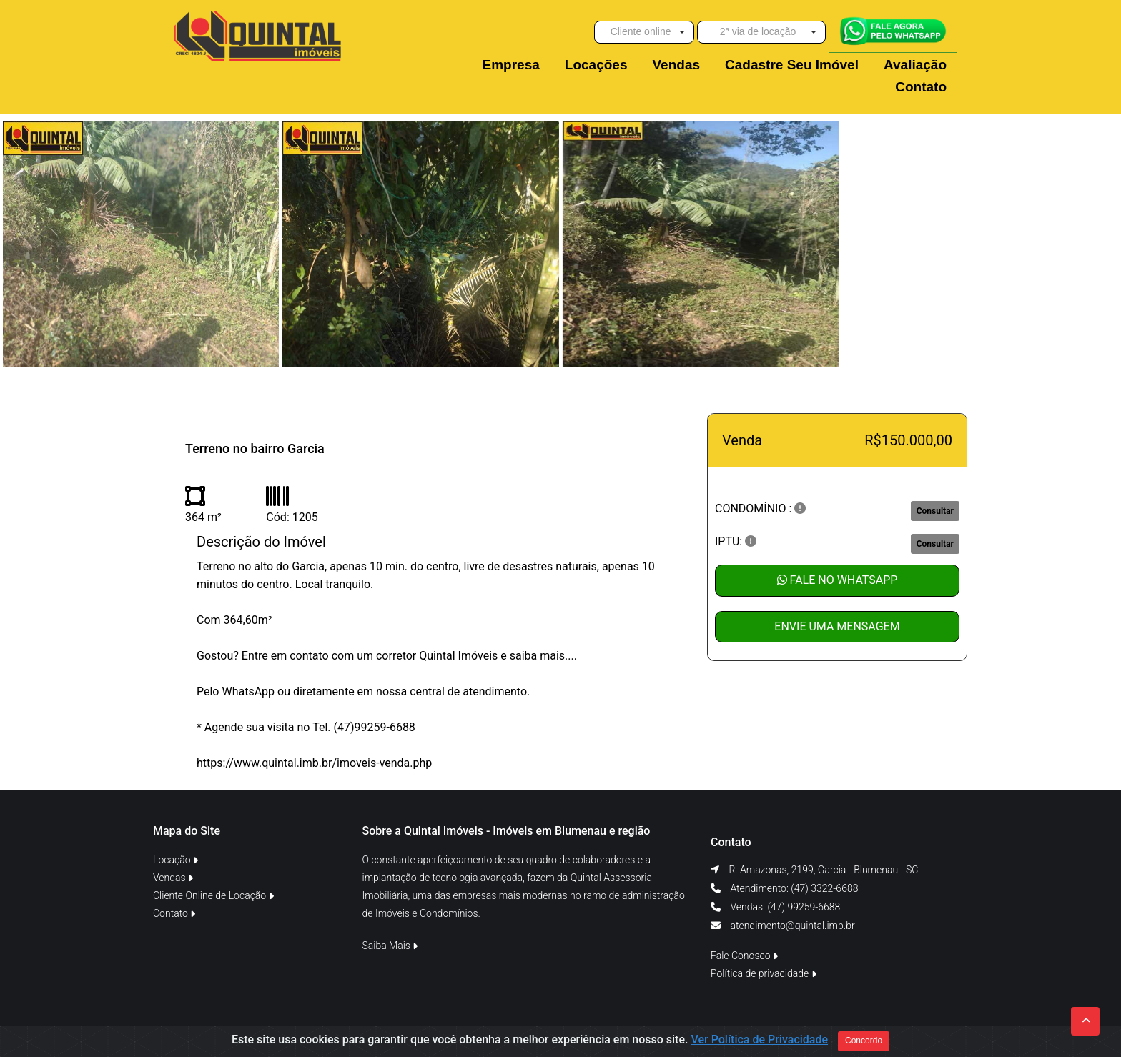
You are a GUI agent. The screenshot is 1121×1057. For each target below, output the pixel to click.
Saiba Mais (390, 945)
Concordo (863, 1045)
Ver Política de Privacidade (759, 1044)
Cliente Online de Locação (213, 895)
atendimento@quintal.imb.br (792, 925)
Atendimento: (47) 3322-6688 (793, 888)
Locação (175, 859)
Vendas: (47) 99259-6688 (784, 907)
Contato (174, 913)
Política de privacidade (763, 973)
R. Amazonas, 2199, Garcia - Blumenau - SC (823, 869)
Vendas (173, 877)
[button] (644, 32)
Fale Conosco (744, 955)
